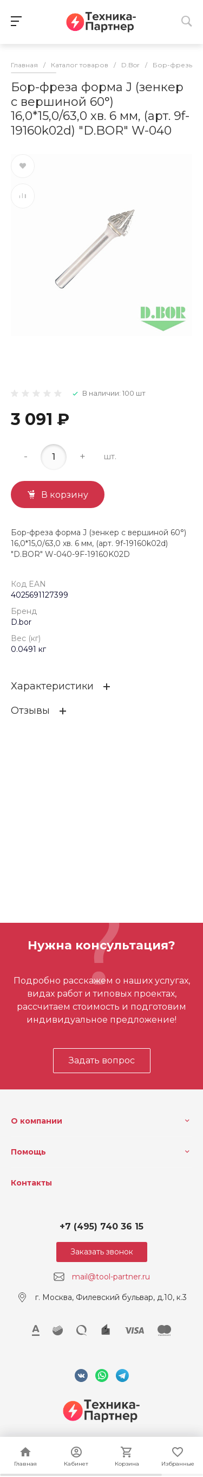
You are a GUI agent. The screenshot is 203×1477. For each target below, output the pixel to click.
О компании (36, 1121)
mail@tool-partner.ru (111, 1277)
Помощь (28, 1152)
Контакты (31, 1183)
